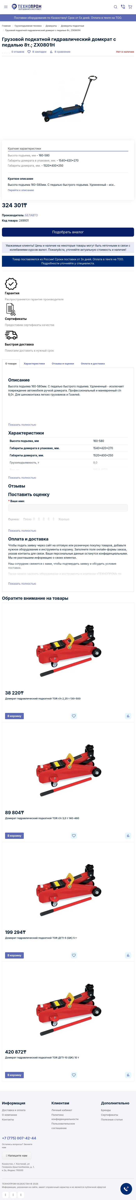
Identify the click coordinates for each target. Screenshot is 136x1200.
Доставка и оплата (14, 1110)
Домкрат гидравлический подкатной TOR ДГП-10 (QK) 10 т (42, 1057)
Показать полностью (22, 424)
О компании (9, 1114)
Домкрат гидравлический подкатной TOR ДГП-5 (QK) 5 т (41, 937)
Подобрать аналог (68, 232)
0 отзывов (17, 51)
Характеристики (34, 363)
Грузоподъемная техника (28, 25)
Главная (6, 25)
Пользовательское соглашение (63, 1125)
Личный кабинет (61, 1110)
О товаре (11, 363)
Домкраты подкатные (72, 25)
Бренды (106, 1110)
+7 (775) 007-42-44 (19, 1138)
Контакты (8, 1119)
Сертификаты (109, 1114)
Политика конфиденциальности (65, 1117)
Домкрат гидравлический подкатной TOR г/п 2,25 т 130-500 (42, 698)
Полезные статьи (112, 1119)
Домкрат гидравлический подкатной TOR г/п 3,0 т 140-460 (42, 818)
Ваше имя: (17, 501)
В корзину (14, 716)
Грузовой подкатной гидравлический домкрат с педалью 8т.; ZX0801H (42, 30)
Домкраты (51, 25)
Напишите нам (16, 1155)
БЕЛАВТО (31, 215)
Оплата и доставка (93, 363)
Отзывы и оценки (63, 363)
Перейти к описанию (21, 190)
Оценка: (13, 519)
